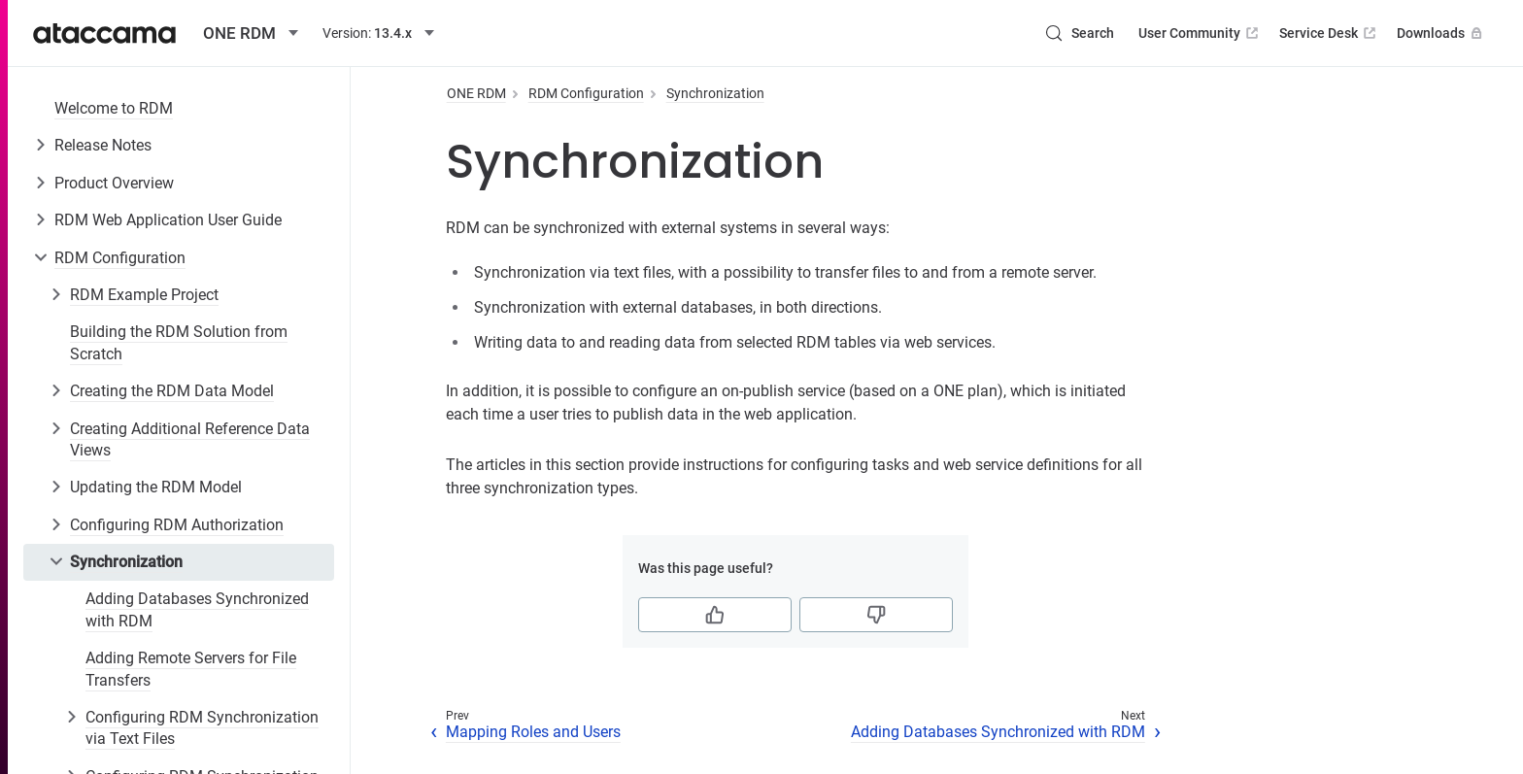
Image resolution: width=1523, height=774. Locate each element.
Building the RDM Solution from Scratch (179, 342)
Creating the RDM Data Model (172, 391)
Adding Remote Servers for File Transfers (190, 669)
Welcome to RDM (113, 108)
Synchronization (126, 562)
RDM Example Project (144, 295)
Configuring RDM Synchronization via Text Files (202, 728)
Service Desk (1329, 33)
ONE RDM (476, 93)
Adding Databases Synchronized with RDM (197, 609)
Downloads (1441, 33)
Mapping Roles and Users (533, 732)
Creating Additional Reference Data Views (190, 439)
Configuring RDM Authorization (177, 525)
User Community (1200, 33)
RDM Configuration (120, 258)
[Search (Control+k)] (1079, 33)
